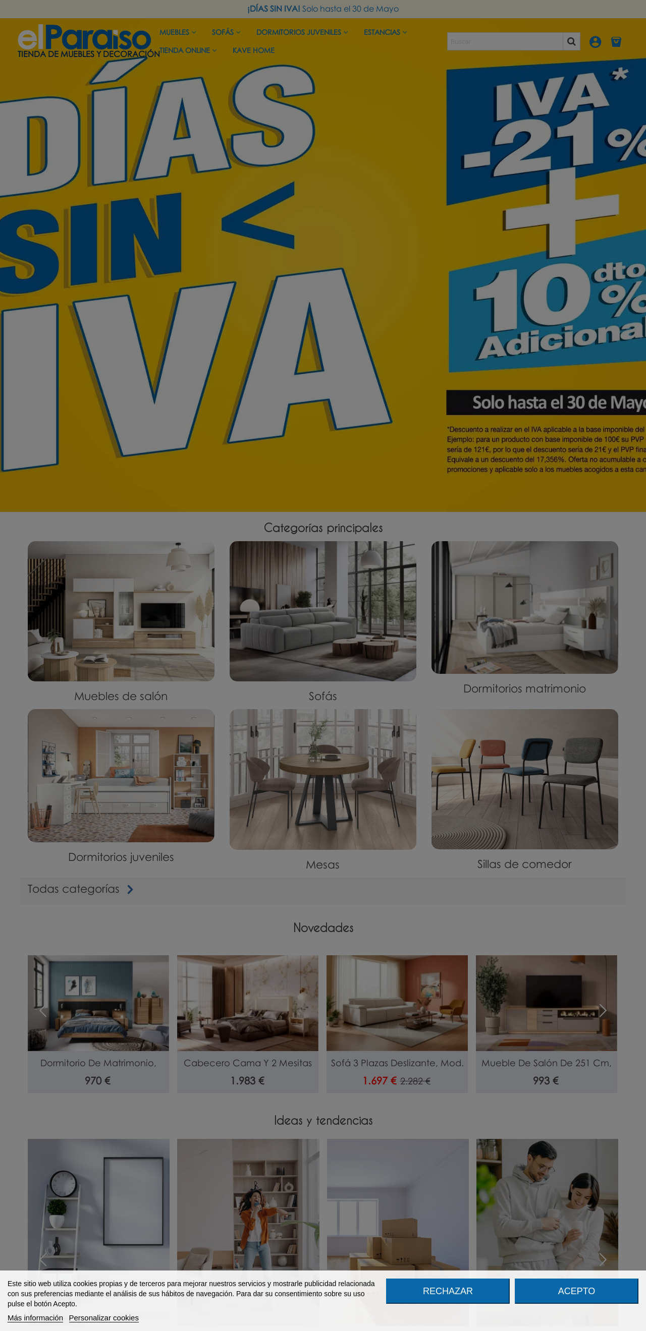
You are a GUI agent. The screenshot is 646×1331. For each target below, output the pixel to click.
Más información (35, 1317)
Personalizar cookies (104, 1317)
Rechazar (448, 1291)
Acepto (577, 1291)
